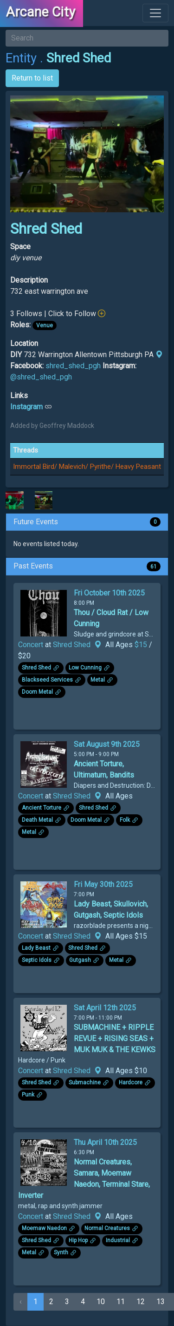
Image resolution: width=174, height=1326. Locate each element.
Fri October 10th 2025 (109, 593)
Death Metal (37, 820)
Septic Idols (37, 960)
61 (153, 566)
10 (101, 1301)
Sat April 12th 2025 (105, 1007)
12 (140, 1301)
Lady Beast (36, 948)
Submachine (85, 1082)
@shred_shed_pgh (41, 376)
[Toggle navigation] (155, 13)
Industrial (118, 1240)
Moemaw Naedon (44, 1228)
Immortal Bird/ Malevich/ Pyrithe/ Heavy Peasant (87, 466)
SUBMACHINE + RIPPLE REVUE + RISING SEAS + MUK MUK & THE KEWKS (114, 1038)
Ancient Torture (41, 808)
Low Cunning (85, 667)
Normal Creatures (107, 1228)
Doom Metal (37, 692)
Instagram (26, 406)
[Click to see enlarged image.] (43, 612)
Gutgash (80, 960)
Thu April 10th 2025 (105, 1142)
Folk (125, 820)
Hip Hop (78, 1240)
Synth (61, 1252)
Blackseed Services (47, 680)
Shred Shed (71, 644)
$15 (142, 644)
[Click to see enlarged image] (15, 499)
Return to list (32, 78)
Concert (30, 644)
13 (160, 1301)
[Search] (87, 38)
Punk (28, 1094)
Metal (97, 680)
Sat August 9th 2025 (107, 744)
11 (120, 1301)
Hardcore (130, 1082)
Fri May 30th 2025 (103, 884)
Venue (44, 325)
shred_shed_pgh (73, 365)
